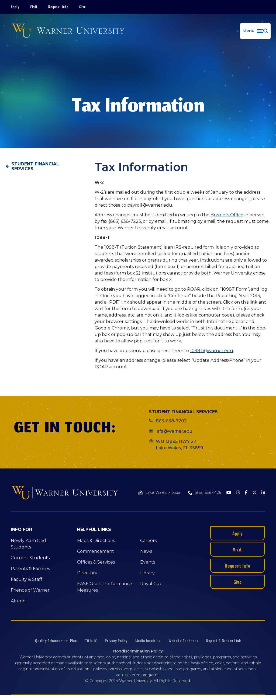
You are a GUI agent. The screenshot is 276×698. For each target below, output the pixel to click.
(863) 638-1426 (207, 492)
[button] (255, 31)
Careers (148, 540)
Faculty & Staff (26, 579)
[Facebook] (246, 493)
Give (82, 6)
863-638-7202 (171, 420)
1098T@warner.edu (211, 350)
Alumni (18, 600)
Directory (87, 572)
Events (147, 562)
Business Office (227, 214)
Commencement (95, 551)
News (146, 551)
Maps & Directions (96, 540)
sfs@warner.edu (174, 431)
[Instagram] (238, 493)
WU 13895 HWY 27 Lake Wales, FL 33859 (179, 444)
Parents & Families (30, 568)
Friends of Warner (30, 590)
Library (147, 572)
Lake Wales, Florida (162, 492)
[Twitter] (254, 493)
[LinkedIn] (263, 493)
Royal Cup (151, 583)
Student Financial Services (35, 166)
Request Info (58, 6)
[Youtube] (228, 493)
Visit (33, 6)
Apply (15, 6)
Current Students (30, 557)
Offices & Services (96, 562)
